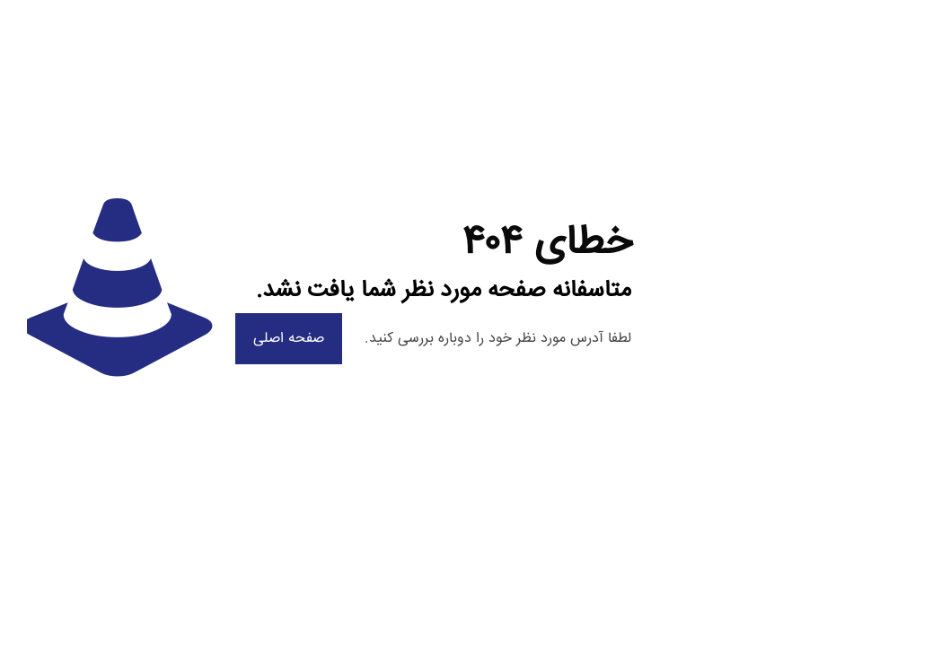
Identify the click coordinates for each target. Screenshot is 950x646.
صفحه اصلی (288, 338)
